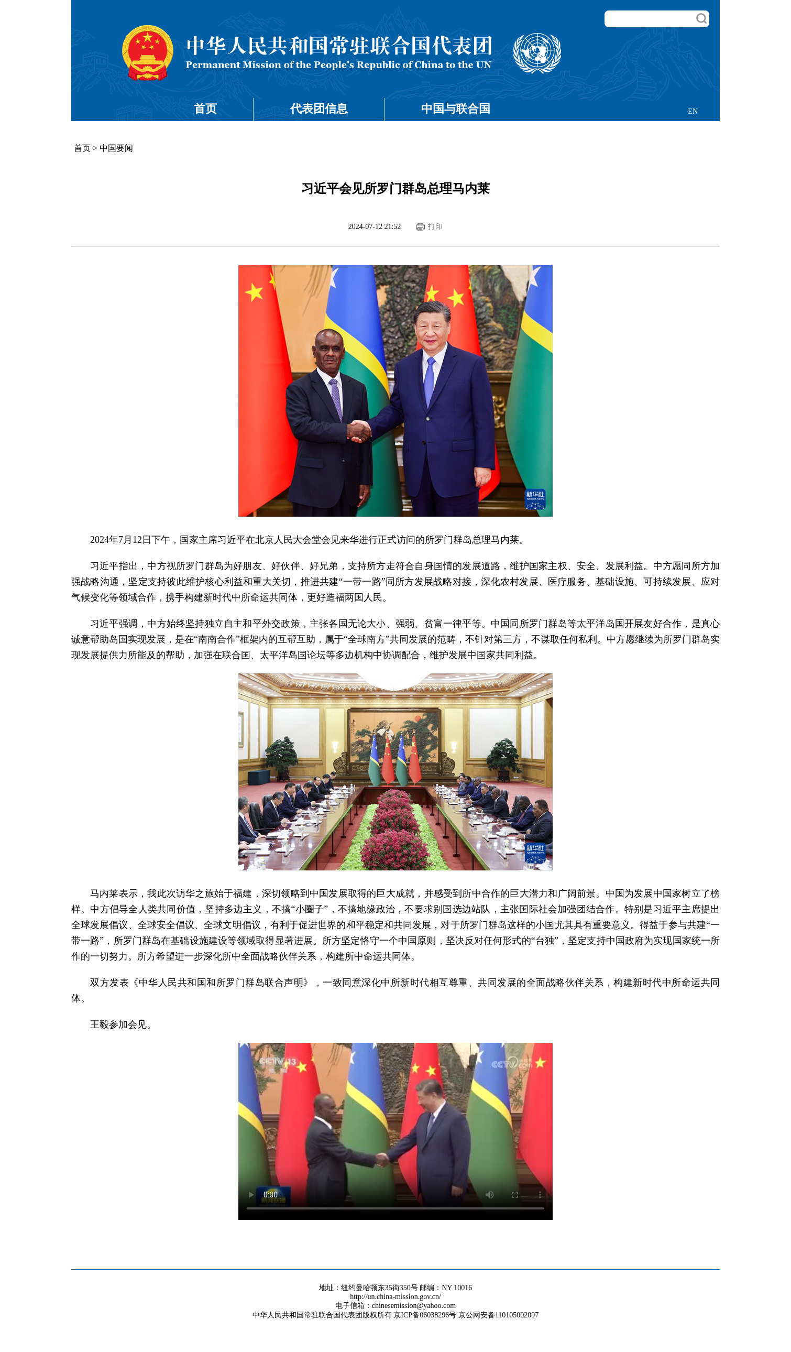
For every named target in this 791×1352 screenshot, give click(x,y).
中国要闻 (116, 148)
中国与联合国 (455, 108)
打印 (435, 227)
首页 (205, 108)
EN (693, 111)
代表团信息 (319, 108)
